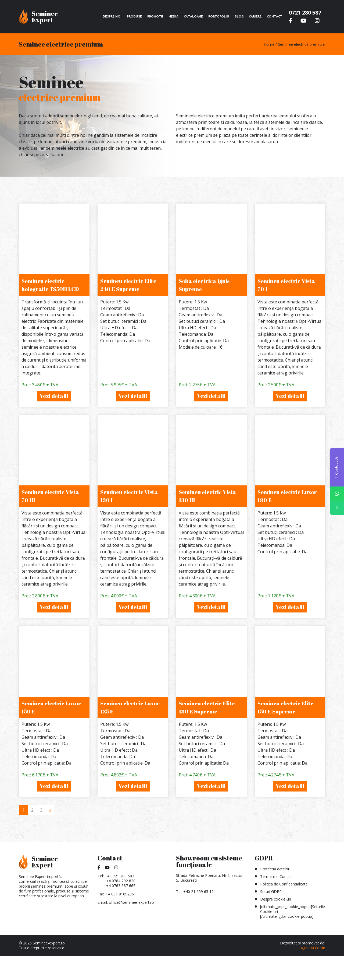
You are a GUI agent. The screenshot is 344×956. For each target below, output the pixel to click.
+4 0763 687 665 (120, 885)
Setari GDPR (271, 891)
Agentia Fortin (313, 947)
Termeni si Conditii (276, 876)
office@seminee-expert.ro (131, 902)
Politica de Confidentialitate (284, 884)
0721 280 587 (305, 12)
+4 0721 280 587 (119, 875)
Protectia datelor (274, 868)
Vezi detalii (54, 396)
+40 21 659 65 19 (198, 891)
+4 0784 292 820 (120, 880)
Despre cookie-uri (275, 899)
